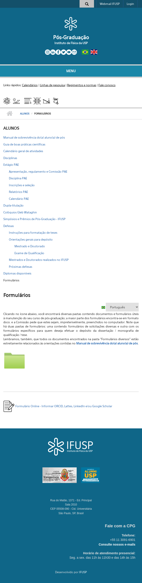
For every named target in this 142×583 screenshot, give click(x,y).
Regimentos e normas (81, 85)
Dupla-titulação (13, 205)
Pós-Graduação (71, 37)
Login (130, 4)
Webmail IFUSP (110, 4)
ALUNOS (24, 113)
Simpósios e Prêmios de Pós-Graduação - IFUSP (34, 219)
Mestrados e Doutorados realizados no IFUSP (39, 260)
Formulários (11, 280)
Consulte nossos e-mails (117, 544)
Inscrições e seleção (22, 185)
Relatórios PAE (18, 192)
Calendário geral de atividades (23, 151)
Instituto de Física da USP (71, 43)
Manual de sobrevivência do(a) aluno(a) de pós (34, 137)
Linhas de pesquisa (52, 85)
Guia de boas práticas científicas (24, 144)
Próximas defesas (20, 266)
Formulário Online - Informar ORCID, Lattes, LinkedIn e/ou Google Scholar (57, 406)
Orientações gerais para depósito (31, 239)
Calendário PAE (19, 198)
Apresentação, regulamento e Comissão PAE (38, 171)
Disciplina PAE (18, 178)
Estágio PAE (11, 164)
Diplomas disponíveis (17, 273)
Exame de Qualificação (29, 253)
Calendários (30, 85)
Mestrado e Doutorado (29, 246)
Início (9, 113)
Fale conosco (107, 85)
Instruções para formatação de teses (33, 232)
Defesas (8, 226)
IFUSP (83, 572)
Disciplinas (10, 158)
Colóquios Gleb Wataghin (20, 212)
